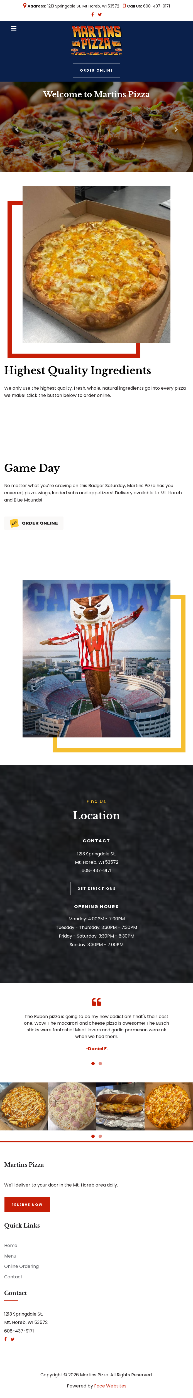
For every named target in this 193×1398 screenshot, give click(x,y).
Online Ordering (21, 1266)
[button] (14, 127)
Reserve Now (27, 1204)
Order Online (96, 70)
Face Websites (110, 1386)
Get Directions (96, 888)
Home (10, 1245)
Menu (10, 1256)
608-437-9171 (156, 6)
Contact (13, 1277)
